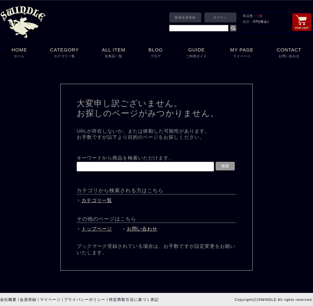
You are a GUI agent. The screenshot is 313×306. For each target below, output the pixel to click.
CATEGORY (64, 53)
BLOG (155, 53)
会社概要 (8, 300)
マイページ (50, 300)
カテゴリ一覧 (96, 200)
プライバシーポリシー (84, 300)
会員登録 (28, 300)
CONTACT (289, 53)
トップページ (96, 228)
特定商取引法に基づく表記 (134, 300)
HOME (19, 53)
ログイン (220, 17)
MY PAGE (242, 53)
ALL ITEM (113, 53)
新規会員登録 (185, 17)
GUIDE (196, 53)
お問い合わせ (142, 228)
